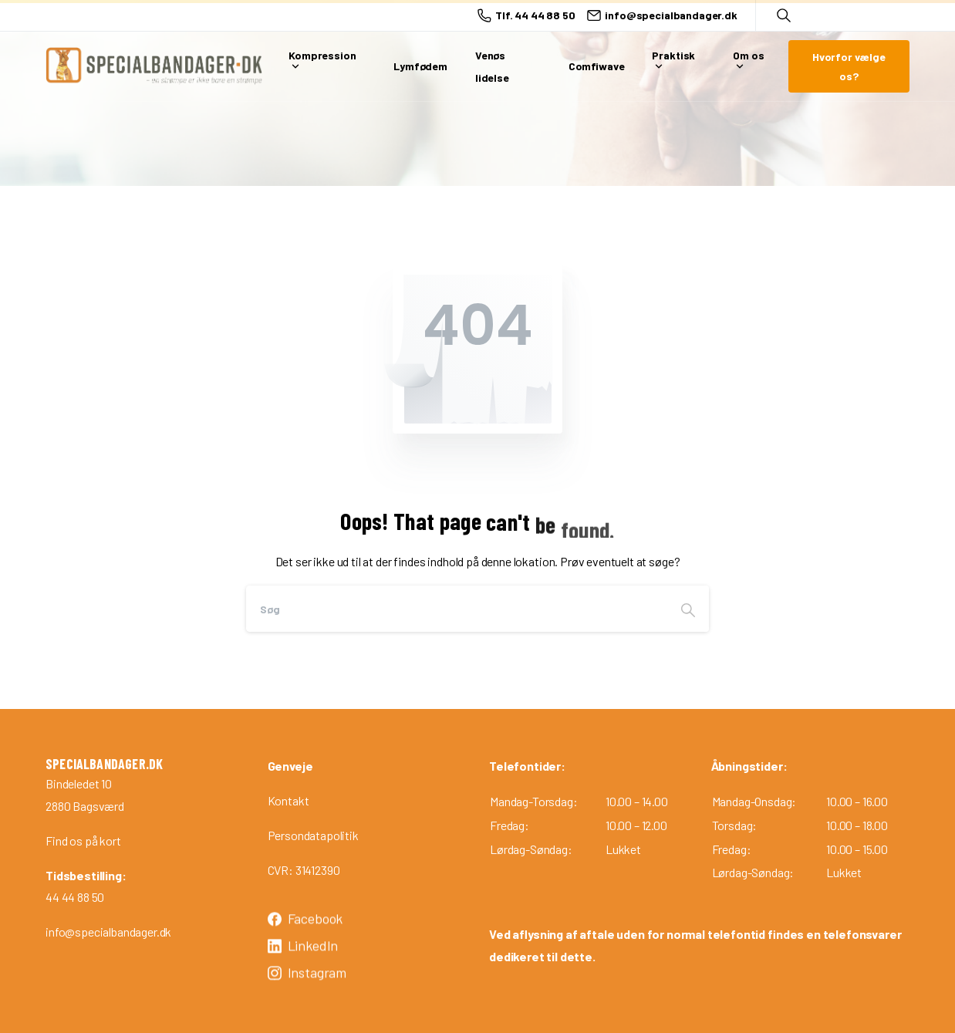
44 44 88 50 (75, 897)
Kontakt (288, 800)
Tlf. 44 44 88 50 (526, 15)
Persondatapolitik (313, 835)
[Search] (456, 609)
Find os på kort (83, 840)
